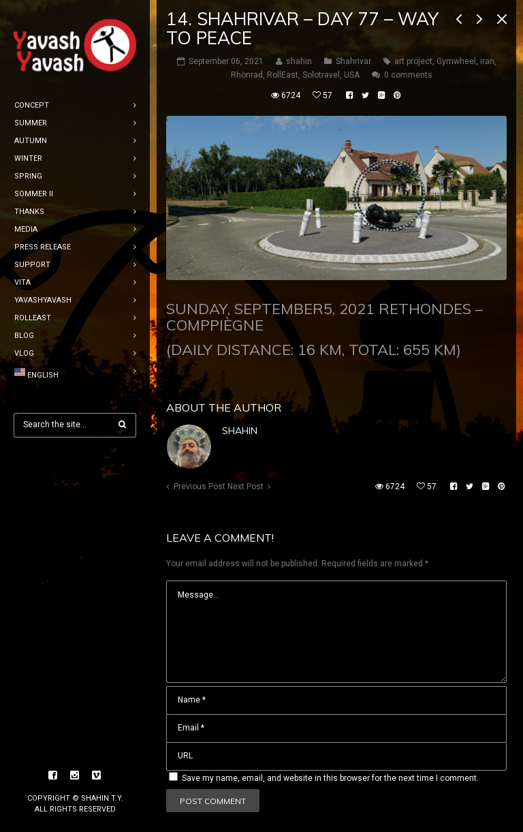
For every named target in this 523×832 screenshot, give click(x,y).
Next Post (245, 486)
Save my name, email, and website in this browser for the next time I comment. (330, 778)
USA (352, 75)
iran (487, 61)
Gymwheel (456, 61)
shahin (239, 431)
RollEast (282, 75)
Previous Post (199, 486)
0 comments (408, 75)
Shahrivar (353, 61)
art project (413, 61)
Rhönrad (247, 75)
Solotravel (321, 75)
